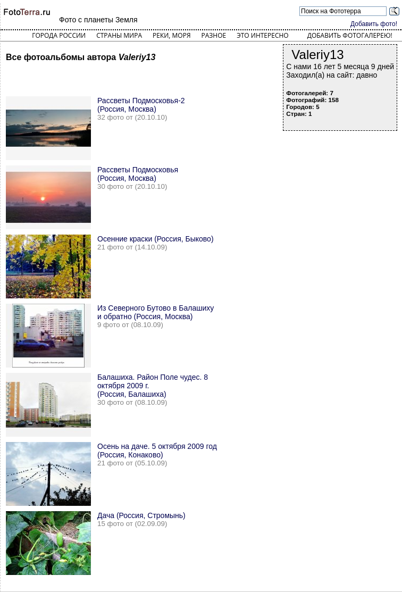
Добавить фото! (373, 24)
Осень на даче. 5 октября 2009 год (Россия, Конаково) (157, 450)
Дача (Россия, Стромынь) (141, 515)
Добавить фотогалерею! (349, 35)
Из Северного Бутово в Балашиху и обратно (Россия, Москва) (155, 312)
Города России (59, 35)
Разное (214, 35)
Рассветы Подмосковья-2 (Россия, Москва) (141, 104)
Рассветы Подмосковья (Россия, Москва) (137, 173)
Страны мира (119, 35)
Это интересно (263, 35)
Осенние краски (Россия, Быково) (155, 239)
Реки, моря (171, 35)
